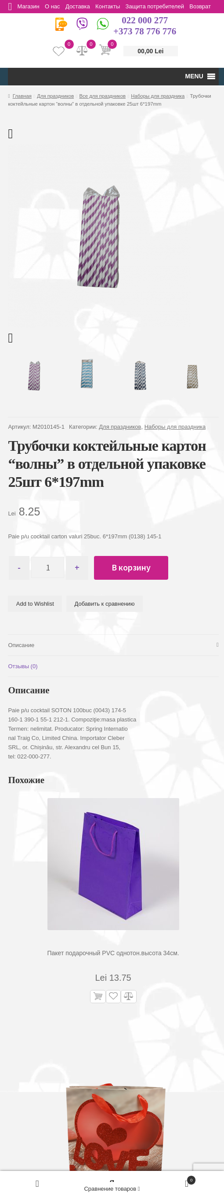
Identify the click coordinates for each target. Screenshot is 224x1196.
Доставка (81, 6)
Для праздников (55, 96)
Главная (22, 96)
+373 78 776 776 (144, 31)
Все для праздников (102, 96)
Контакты (112, 6)
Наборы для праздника (157, 96)
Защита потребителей (160, 6)
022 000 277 (145, 20)
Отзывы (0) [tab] (22, 666)
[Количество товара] (50, 568)
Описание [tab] (21, 645)
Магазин (29, 6)
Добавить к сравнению (105, 603)
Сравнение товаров (112, 1188)
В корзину (135, 567)
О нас (54, 6)
